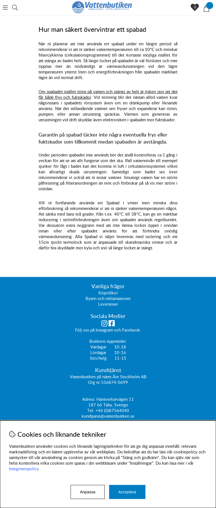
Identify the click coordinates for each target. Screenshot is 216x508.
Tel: (91, 410)
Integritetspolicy (24, 468)
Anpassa (87, 492)
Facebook (131, 330)
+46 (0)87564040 (112, 410)
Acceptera (127, 492)
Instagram (104, 330)
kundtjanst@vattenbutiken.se (108, 416)
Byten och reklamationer (108, 298)
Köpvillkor (108, 293)
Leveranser (108, 304)
